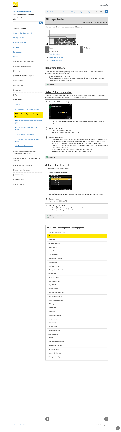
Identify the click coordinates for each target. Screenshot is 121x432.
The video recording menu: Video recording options (28, 122)
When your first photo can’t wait (22, 33)
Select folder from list (55, 61)
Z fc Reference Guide (55, 12)
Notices (15, 56)
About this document (19, 42)
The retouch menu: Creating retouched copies (27, 140)
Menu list (16, 47)
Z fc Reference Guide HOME (22, 11)
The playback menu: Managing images (27, 109)
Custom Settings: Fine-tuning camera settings (26, 128)
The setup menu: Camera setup (24, 134)
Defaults (17, 104)
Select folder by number (56, 57)
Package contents (18, 38)
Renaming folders (54, 54)
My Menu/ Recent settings (24, 146)
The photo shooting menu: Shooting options (26, 115)
